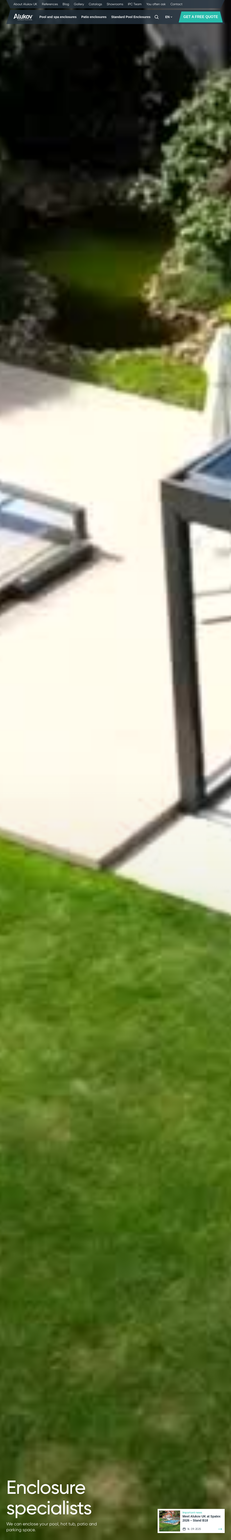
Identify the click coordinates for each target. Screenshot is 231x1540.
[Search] (156, 17)
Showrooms (115, 4)
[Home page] (23, 17)
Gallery (79, 4)
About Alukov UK (25, 4)
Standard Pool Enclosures (130, 17)
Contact (176, 4)
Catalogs (95, 4)
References (50, 4)
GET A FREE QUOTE (200, 17)
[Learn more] (220, 1529)
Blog (66, 4)
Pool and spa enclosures (58, 17)
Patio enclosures (93, 17)
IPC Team (135, 4)
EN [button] (168, 17)
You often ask (156, 4)
